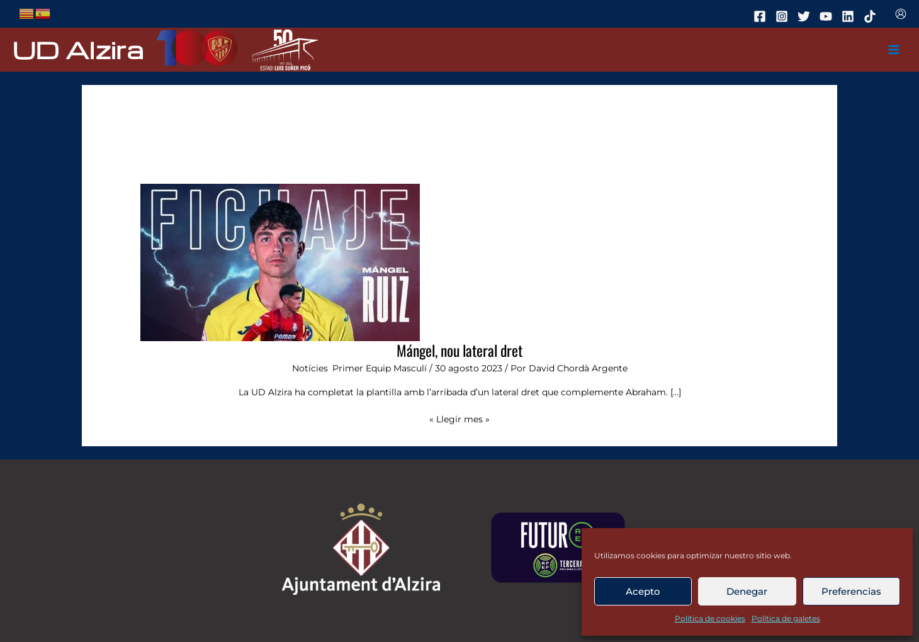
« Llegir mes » (459, 418)
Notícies (310, 368)
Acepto (643, 591)
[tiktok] (872, 16)
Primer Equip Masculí (379, 368)
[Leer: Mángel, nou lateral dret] (280, 262)
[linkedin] (850, 16)
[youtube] (828, 16)
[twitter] (806, 16)
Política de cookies (710, 618)
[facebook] (761, 16)
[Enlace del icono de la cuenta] (900, 14)
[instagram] (783, 16)
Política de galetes (786, 618)
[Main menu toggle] (894, 50)
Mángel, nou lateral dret (459, 350)
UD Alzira (78, 49)
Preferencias (851, 591)
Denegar (746, 591)
